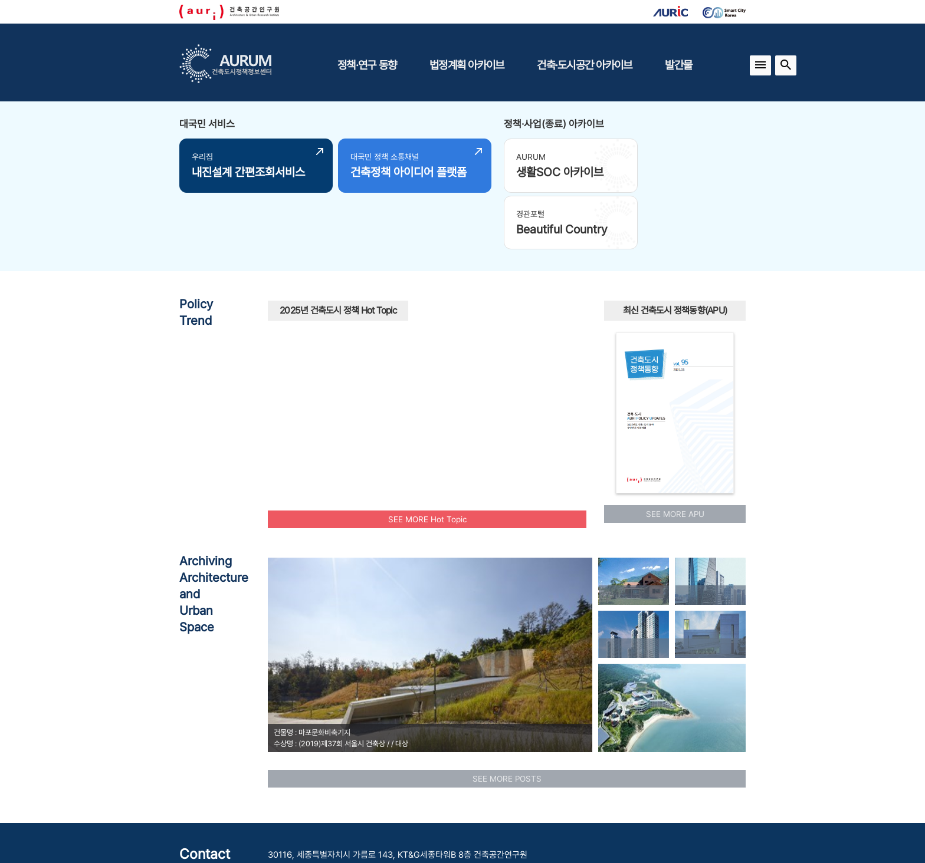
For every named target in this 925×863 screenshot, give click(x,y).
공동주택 (429, 377)
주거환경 (392, 327)
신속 (492, 356)
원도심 (344, 319)
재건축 (286, 325)
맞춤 (457, 396)
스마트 (336, 334)
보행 (306, 359)
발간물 (678, 64)
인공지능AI (308, 377)
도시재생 (521, 331)
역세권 (380, 423)
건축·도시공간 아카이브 (584, 64)
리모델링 (477, 420)
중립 (284, 346)
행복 (489, 403)
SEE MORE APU (675, 453)
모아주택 (483, 377)
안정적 (353, 289)
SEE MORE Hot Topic (427, 458)
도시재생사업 (544, 357)
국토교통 (463, 324)
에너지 (493, 303)
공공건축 (361, 306)
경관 (542, 374)
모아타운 (397, 399)
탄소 (339, 394)
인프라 (520, 394)
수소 (465, 292)
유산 (432, 402)
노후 (388, 350)
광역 (512, 316)
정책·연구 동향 (366, 64)
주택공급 (404, 310)
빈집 (427, 352)
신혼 (532, 300)
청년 (357, 357)
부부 (509, 407)
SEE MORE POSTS (507, 718)
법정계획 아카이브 (466, 64)
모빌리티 (495, 290)
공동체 (419, 288)
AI (464, 354)
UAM (392, 285)
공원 (375, 376)
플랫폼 (346, 411)
